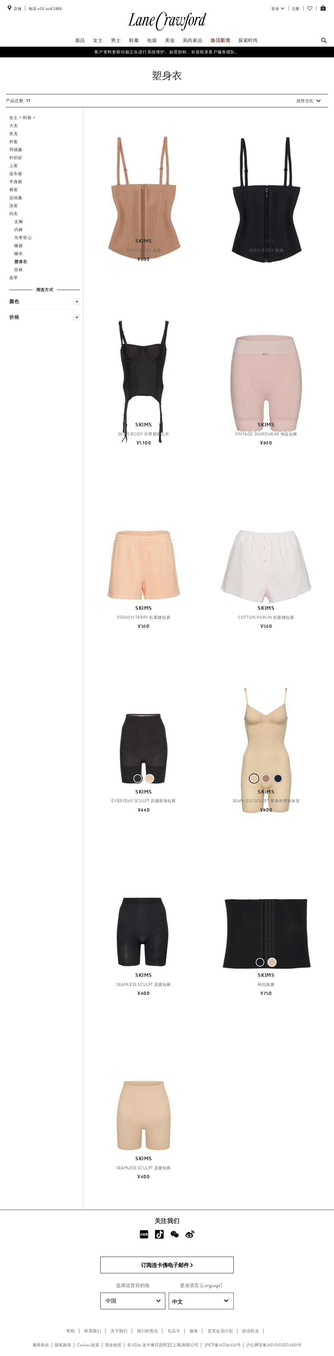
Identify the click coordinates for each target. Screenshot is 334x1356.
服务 (194, 1331)
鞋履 (134, 40)
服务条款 (41, 1345)
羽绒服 (16, 150)
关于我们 (119, 1331)
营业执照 (113, 1345)
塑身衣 (21, 262)
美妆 (170, 40)
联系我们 (92, 1331)
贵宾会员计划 (220, 1331)
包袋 (152, 40)
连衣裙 (16, 174)
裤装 (13, 190)
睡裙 (18, 246)
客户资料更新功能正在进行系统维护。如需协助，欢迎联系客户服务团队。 (167, 52)
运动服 (16, 198)
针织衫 (16, 158)
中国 (133, 1301)
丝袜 (18, 270)
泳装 (13, 206)
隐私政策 (63, 1345)
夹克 (13, 134)
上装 (13, 166)
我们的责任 (147, 1331)
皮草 (13, 278)
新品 (80, 40)
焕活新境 (220, 40)
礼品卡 (174, 1331)
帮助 (70, 1331)
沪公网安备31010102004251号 (273, 1345)
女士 (98, 40)
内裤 (18, 230)
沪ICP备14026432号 (222, 1345)
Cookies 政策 (88, 1345)
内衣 (13, 214)
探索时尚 (248, 40)
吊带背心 (23, 238)
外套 (13, 142)
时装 (27, 118)
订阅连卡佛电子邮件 (167, 1265)
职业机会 (250, 1331)
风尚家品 (192, 40)
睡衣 (18, 254)
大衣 (13, 126)
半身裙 (16, 182)
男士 (116, 40)
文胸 (18, 222)
